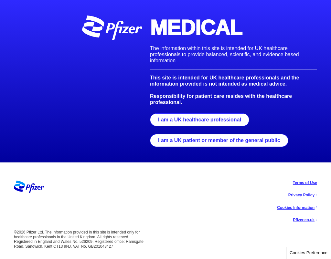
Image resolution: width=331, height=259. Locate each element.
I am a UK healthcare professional (199, 119)
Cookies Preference (308, 252)
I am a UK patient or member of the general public (219, 140)
